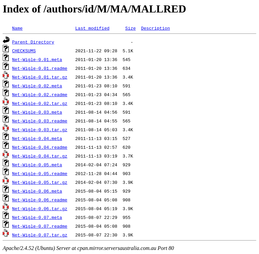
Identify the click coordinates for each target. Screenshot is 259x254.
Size (130, 28)
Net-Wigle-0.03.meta (37, 112)
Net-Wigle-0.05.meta (37, 165)
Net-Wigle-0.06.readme (39, 200)
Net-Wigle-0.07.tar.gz (39, 235)
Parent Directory (33, 42)
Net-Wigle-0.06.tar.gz (39, 208)
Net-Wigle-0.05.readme (39, 173)
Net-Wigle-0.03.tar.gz (39, 129)
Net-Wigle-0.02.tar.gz (39, 103)
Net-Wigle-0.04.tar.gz (39, 156)
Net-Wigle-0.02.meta (37, 86)
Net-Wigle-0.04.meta (37, 138)
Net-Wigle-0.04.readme (39, 147)
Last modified (92, 28)
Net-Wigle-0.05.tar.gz (39, 182)
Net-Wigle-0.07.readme (39, 226)
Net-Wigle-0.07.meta (37, 217)
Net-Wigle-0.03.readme (39, 121)
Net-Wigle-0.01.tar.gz (39, 77)
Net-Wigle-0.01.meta (37, 59)
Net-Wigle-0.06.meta (37, 191)
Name (17, 28)
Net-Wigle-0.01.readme (39, 68)
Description (155, 28)
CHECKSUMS (24, 51)
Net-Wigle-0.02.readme (39, 94)
